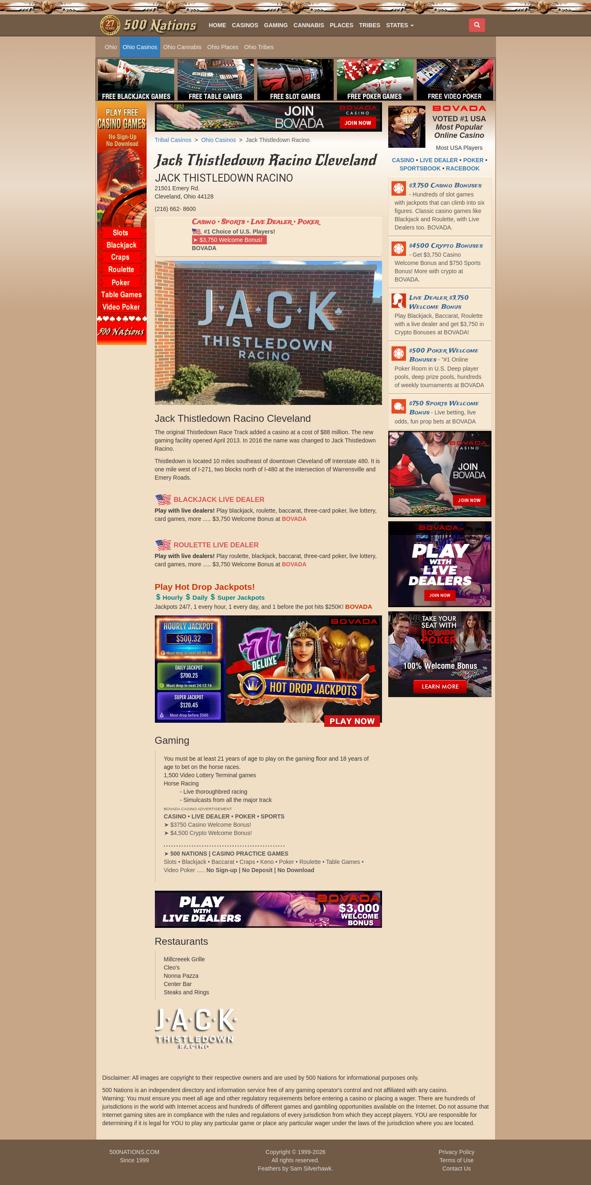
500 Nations (159, 25)
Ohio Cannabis (182, 47)
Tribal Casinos (173, 140)
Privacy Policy (457, 1152)
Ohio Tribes (259, 47)
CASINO (403, 160)
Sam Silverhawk (310, 1168)
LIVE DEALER (439, 160)
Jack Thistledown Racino (278, 140)
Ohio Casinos (140, 47)
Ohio (111, 47)
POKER (473, 160)
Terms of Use (456, 1160)
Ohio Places (222, 47)
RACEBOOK (463, 168)
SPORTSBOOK (420, 168)
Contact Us (456, 1168)
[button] (400, 25)
